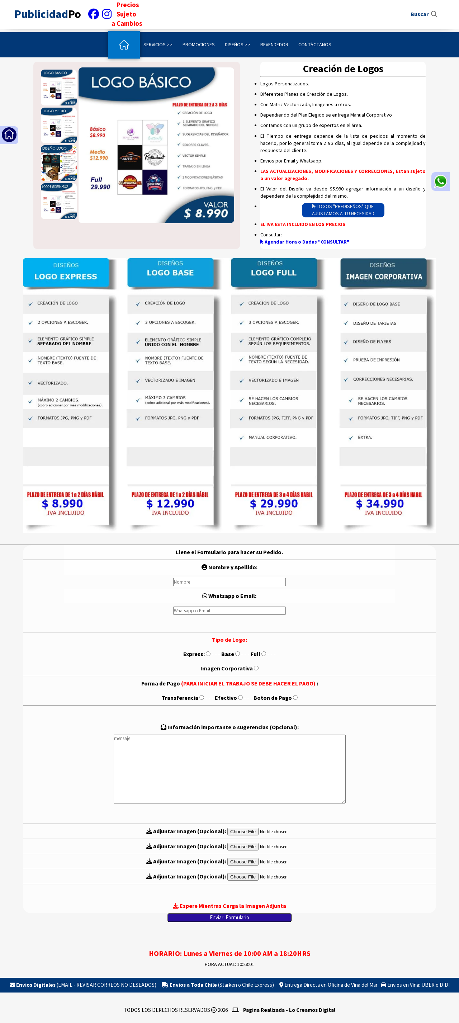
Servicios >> (157, 44)
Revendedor (274, 44)
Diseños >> (237, 44)
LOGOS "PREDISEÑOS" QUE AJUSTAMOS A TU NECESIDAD (343, 210)
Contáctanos (314, 44)
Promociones (199, 44)
